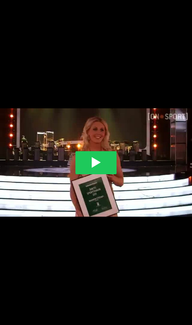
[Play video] (96, 162)
